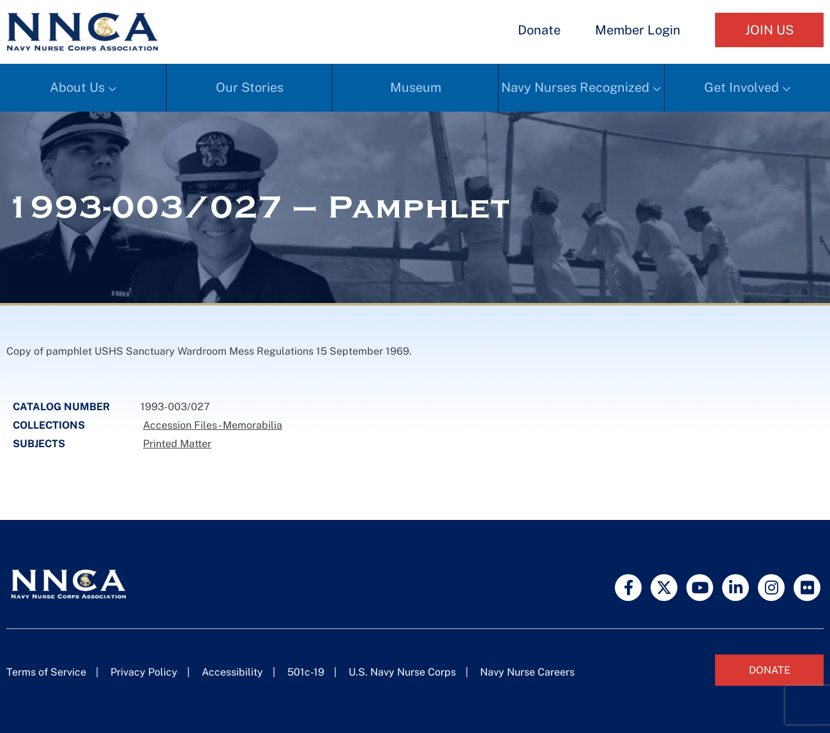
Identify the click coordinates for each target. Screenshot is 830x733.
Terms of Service (46, 672)
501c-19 (305, 672)
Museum (415, 87)
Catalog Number (61, 407)
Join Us (769, 30)
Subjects (39, 444)
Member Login (638, 30)
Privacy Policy (143, 672)
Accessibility (232, 672)
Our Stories (249, 87)
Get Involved (741, 87)
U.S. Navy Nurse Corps (402, 672)
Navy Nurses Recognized (575, 87)
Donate (539, 30)
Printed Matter (177, 444)
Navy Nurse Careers (527, 672)
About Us (77, 87)
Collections (49, 425)
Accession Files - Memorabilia (212, 425)
